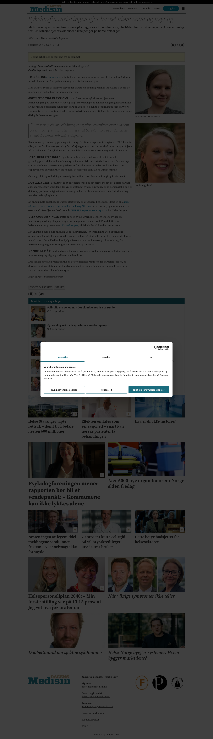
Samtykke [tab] (62, 357)
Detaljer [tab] (106, 357)
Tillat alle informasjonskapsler (148, 389)
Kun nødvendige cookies (64, 389)
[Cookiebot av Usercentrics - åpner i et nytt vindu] (156, 347)
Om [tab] (150, 357)
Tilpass (106, 389)
